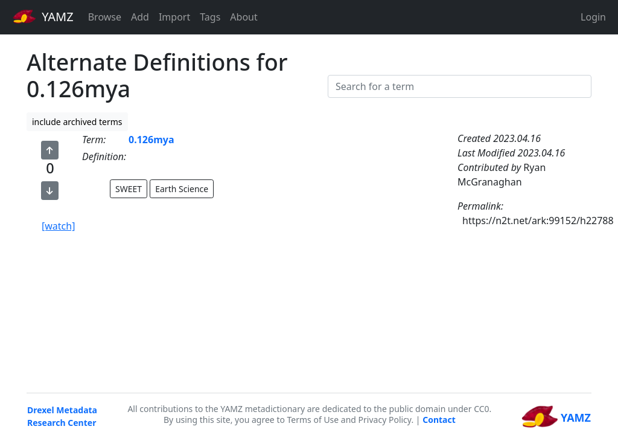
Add (140, 17)
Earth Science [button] (181, 189)
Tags (210, 17)
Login (593, 17)
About (243, 17)
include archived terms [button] (77, 121)
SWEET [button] (128, 189)
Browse (104, 17)
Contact (439, 419)
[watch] (58, 226)
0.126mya (151, 139)
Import (174, 17)
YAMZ (43, 16)
